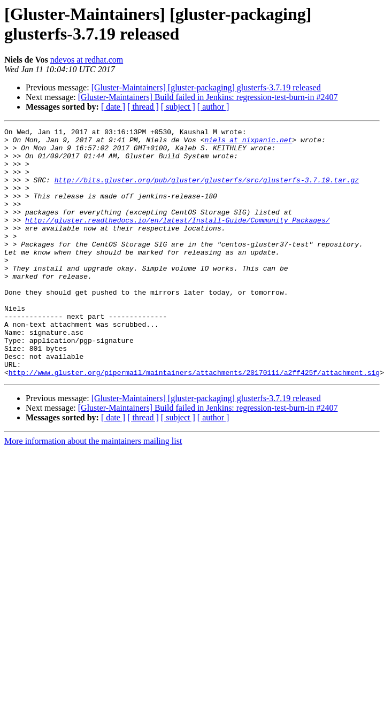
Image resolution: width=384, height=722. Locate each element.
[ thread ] (143, 106)
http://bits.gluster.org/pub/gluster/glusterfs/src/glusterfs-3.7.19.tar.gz (207, 191)
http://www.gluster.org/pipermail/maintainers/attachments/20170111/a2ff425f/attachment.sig (194, 422)
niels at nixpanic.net (248, 143)
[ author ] (213, 106)
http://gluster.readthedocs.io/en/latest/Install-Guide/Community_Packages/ (177, 239)
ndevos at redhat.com (86, 59)
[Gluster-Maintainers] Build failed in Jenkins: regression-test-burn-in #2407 (208, 97)
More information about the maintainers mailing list (93, 490)
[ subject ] (178, 106)
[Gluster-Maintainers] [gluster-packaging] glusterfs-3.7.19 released (206, 87)
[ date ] (113, 106)
